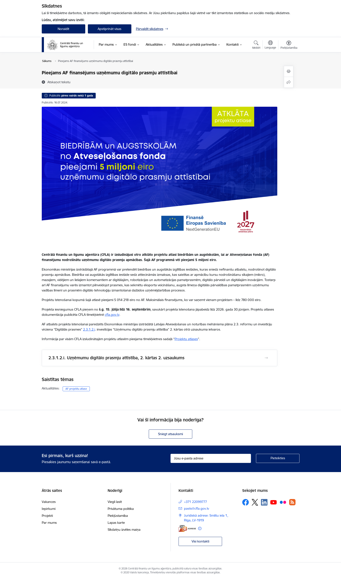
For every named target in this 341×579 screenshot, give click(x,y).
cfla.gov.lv (112, 315)
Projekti (47, 516)
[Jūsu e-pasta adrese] (210, 458)
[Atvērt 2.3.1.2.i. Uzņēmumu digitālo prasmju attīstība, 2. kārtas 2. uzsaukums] (266, 358)
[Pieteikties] (277, 458)
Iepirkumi (48, 509)
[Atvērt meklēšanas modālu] (256, 45)
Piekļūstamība (118, 516)
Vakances (49, 502)
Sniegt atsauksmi (170, 434)
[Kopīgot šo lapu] (288, 82)
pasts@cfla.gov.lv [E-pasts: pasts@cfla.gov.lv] (196, 508)
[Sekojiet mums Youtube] (273, 502)
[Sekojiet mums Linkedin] (264, 502)
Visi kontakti (200, 541)
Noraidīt (63, 29)
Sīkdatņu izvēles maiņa (124, 529)
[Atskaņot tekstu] (58, 82)
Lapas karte (116, 523)
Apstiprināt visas (109, 29)
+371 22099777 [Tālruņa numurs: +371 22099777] (195, 502)
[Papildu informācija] (199, 528)
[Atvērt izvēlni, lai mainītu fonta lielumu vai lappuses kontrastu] (288, 45)
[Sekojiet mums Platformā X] (255, 502)
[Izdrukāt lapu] (288, 71)
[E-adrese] (187, 528)
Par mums (49, 523)
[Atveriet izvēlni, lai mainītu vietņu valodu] (270, 45)
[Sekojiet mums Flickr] (283, 502)
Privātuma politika (121, 509)
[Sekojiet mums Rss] (292, 502)
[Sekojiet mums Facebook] (245, 502)
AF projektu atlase (76, 388)
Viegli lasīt (115, 502)
